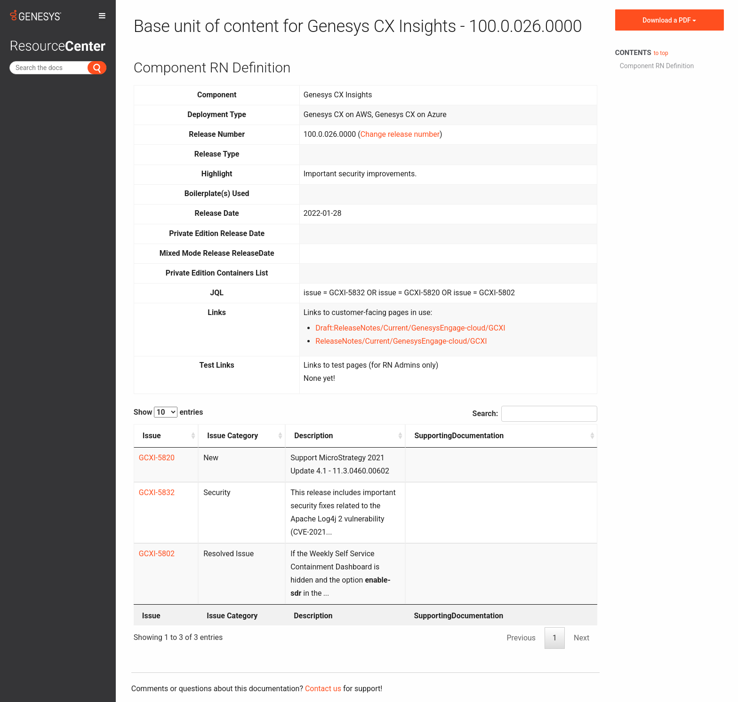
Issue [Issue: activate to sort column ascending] (152, 435)
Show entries (168, 412)
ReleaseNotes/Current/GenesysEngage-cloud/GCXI (401, 341)
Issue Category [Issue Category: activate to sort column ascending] (200, 442)
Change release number (400, 134)
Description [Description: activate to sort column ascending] (267, 435)
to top (661, 53)
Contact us (323, 662)
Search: (535, 414)
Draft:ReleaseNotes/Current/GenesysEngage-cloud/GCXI (410, 327)
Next (581, 611)
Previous (521, 611)
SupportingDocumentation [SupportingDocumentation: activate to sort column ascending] (543, 435)
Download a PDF (669, 20)
